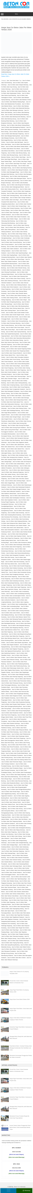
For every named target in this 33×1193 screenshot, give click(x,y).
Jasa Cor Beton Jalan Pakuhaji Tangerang (12, 676)
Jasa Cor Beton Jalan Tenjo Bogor (10, 930)
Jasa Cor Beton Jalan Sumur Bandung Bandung (18, 870)
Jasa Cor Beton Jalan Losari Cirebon (10, 612)
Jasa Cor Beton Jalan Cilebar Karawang (16, 295)
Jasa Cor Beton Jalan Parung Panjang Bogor (18, 710)
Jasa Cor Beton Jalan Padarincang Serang (16, 666)
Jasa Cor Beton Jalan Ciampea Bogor (16, 206)
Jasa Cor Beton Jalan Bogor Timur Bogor (15, 163)
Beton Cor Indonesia (19, 1186)
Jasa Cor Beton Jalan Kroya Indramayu (21, 578)
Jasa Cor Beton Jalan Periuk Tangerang (15, 738)
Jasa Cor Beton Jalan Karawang (16, 512)
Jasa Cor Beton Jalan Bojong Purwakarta (17, 170)
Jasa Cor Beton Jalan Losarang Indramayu (18, 610)
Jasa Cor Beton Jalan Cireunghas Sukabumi (17, 357)
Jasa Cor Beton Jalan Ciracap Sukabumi (11, 353)
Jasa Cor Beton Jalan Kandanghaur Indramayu (13, 497)
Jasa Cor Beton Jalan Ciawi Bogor (10, 212)
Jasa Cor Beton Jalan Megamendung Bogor (20, 634)
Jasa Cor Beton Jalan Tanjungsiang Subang (12, 908)
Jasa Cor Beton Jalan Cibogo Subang (17, 233)
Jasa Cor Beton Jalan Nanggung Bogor (21, 646)
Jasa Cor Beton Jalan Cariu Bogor (10, 199)
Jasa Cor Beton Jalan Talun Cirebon (22, 883)
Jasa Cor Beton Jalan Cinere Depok (15, 327)
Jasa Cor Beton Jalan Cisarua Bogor (10, 365)
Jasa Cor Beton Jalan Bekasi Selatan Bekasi (17, 146)
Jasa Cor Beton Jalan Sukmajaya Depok (11, 866)
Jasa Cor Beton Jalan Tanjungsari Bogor (19, 906)
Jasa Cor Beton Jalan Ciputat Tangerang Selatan (18, 348)
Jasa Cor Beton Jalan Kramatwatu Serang (20, 572)
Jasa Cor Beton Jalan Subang (14, 836)
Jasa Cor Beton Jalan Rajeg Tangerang (16, 774)
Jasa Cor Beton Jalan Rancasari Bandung (17, 781)
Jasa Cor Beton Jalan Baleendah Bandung (18, 108)
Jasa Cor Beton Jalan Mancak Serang (11, 621)
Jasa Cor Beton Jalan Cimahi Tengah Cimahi (12, 314)
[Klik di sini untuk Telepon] (16, 1154)
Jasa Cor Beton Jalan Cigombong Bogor (17, 253)
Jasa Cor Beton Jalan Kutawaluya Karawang (12, 580)
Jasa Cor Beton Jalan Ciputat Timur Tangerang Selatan (15, 351)
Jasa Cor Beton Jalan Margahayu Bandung (12, 627)
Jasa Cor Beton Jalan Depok (14, 395)
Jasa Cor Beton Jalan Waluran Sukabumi (11, 949)
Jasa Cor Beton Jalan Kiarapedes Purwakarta (13, 555)
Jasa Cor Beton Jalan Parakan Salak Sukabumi (13, 704)
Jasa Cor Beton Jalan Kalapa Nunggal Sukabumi (13, 489)
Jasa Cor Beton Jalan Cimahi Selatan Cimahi (17, 312)
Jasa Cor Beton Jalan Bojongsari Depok (16, 178)
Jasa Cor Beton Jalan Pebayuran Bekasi (18, 729)
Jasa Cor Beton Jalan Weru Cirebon (16, 957)
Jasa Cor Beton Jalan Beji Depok (14, 142)
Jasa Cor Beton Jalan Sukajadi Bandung (18, 842)
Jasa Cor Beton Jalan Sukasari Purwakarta (18, 857)
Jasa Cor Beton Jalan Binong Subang (17, 153)
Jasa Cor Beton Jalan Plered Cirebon (17, 744)
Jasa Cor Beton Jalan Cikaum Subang (15, 278)
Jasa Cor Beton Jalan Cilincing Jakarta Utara (12, 308)
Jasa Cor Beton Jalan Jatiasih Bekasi (15, 463)
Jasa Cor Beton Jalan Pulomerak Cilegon (11, 761)
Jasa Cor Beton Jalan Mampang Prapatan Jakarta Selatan (16, 619)
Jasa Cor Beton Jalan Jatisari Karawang (19, 470)
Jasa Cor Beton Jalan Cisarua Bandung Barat (17, 363)
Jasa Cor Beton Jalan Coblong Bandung (17, 382)
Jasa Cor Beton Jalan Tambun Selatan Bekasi (13, 893)
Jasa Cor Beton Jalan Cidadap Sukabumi (17, 246)
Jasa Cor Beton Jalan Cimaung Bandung (17, 321)
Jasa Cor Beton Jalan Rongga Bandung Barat (19, 789)
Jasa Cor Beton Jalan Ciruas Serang (10, 359)
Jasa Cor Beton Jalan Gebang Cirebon (17, 408)
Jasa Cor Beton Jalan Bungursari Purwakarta (18, 184)
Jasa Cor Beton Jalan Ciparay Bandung (16, 331)
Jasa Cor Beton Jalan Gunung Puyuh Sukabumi (13, 427)
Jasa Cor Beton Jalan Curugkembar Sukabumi (13, 389)
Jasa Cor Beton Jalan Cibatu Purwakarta (16, 216)
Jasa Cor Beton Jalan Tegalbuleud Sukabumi (12, 917)
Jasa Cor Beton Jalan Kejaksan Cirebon (16, 536)
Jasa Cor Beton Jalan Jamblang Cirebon (18, 455)
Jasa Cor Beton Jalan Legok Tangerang (16, 587)
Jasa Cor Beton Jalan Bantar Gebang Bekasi (18, 125)
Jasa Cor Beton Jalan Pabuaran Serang (16, 657)
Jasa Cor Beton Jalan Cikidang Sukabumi (16, 285)
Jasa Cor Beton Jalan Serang (15, 808)
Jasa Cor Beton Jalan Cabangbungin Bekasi (12, 187)
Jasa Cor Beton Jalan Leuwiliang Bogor (17, 604)
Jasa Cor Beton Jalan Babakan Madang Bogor (13, 101)
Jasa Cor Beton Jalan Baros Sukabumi (19, 131)
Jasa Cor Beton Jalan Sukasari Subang (11, 859)
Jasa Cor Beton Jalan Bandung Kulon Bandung (13, 116)
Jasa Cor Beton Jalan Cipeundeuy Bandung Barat (17, 338)
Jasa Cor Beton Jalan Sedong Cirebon (11, 802)
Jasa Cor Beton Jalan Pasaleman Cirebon (12, 712)
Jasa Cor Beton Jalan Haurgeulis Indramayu (17, 438)
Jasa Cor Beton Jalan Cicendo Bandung (11, 242)
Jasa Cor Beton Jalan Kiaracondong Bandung (17, 553)
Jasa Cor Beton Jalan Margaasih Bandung (18, 625)
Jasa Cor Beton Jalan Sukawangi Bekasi (18, 864)
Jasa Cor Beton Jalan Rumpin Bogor (10, 791)
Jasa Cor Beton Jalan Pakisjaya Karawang (18, 674)
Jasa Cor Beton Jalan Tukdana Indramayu (18, 940)
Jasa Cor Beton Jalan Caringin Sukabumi (20, 197)
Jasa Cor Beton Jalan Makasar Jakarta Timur (18, 617)
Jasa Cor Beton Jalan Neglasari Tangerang (12, 649)
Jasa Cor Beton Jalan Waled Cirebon (21, 947)
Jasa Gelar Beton (14, 80)
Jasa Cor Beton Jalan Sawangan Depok (19, 800)
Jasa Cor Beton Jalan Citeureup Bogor (16, 376)
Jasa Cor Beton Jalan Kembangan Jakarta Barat (17, 544)
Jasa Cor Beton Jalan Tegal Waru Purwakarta (17, 915)
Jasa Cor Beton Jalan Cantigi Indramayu (17, 193)
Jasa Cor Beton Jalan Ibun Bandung (10, 440)
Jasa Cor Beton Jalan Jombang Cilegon (15, 480)
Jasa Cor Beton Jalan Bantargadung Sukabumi (13, 127)
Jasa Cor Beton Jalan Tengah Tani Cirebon (18, 927)
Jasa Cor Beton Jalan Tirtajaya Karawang (18, 934)
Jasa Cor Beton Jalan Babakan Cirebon (21, 99)
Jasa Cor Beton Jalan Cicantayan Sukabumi (18, 240)
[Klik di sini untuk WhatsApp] (16, 1157)
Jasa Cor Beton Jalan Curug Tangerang (19, 387)
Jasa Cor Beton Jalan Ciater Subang (19, 210)
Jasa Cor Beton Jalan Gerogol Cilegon (11, 417)
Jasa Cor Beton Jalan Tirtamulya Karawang (12, 936)
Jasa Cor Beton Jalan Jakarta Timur (15, 448)
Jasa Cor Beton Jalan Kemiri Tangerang (11, 546)
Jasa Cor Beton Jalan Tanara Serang (18, 900)
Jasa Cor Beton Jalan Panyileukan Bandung (19, 702)
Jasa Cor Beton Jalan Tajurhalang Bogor (16, 879)
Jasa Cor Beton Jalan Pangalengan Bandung (17, 693)
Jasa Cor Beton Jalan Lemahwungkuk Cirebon (13, 595)
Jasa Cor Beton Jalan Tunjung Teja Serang (12, 942)
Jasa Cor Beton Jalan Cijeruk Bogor (15, 259)
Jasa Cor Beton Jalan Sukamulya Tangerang (12, 851)
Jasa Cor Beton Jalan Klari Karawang (14, 561)
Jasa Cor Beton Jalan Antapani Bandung (18, 84)
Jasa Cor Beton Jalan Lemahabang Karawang (18, 593)
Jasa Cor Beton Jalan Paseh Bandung (17, 721)
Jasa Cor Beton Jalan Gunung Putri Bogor (18, 425)
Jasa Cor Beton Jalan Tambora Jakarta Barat (17, 891)
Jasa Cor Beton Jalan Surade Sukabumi (11, 872)
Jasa (8, 80)
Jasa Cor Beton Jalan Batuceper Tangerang (12, 133)
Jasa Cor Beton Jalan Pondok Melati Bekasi (17, 753)
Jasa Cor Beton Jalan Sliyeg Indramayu (15, 830)
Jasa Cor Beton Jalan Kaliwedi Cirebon (20, 495)
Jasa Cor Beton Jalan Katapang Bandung (16, 521)
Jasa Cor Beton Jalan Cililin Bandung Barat (18, 306)
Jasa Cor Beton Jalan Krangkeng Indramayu (12, 574)
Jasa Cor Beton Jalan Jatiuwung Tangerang (12, 472)
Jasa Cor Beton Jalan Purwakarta (20, 766)
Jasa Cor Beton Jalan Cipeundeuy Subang (12, 340)
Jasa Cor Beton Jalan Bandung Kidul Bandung (17, 114)
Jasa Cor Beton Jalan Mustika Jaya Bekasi (17, 642)
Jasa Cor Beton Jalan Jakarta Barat (15, 444)
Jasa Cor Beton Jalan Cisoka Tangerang (15, 370)
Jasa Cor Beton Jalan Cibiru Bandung (14, 227)
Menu (16, 14)
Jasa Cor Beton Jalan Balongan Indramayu (12, 110)
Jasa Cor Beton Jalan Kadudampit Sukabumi (18, 487)
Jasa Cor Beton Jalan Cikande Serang (16, 268)
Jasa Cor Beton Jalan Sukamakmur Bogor (18, 849)
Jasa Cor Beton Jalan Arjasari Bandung (17, 91)
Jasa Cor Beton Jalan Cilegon (19, 299)
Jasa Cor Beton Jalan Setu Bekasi (19, 819)
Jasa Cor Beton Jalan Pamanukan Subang (20, 681)
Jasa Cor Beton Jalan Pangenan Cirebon (11, 695)
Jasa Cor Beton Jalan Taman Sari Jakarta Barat (13, 885)
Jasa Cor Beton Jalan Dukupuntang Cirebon (16, 400)
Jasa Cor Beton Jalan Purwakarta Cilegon (12, 768)
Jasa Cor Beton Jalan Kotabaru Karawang (12, 568)
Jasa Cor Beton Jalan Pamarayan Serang (12, 683)
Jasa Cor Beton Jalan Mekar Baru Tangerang (12, 636)
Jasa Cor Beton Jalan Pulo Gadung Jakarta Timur (18, 759)
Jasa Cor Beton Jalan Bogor (18, 157)
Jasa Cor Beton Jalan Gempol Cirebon (20, 414)
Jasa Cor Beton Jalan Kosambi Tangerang (19, 566)
